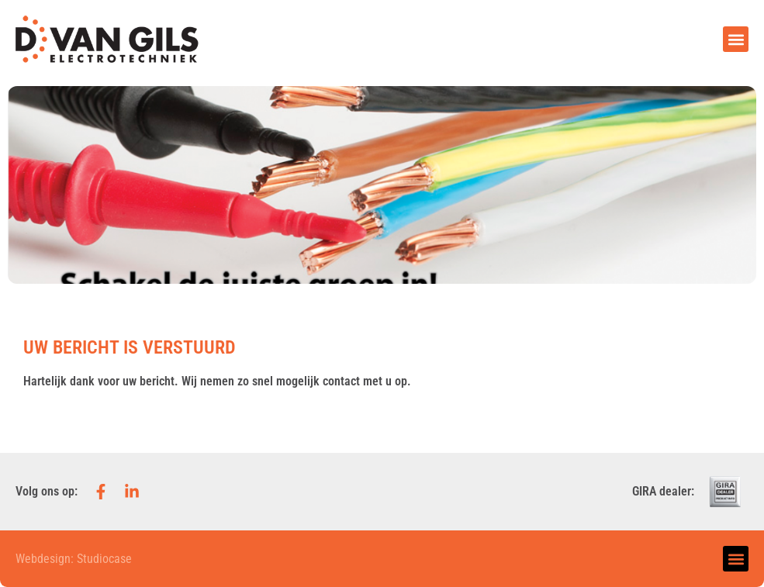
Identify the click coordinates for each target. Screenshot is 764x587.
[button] (735, 39)
